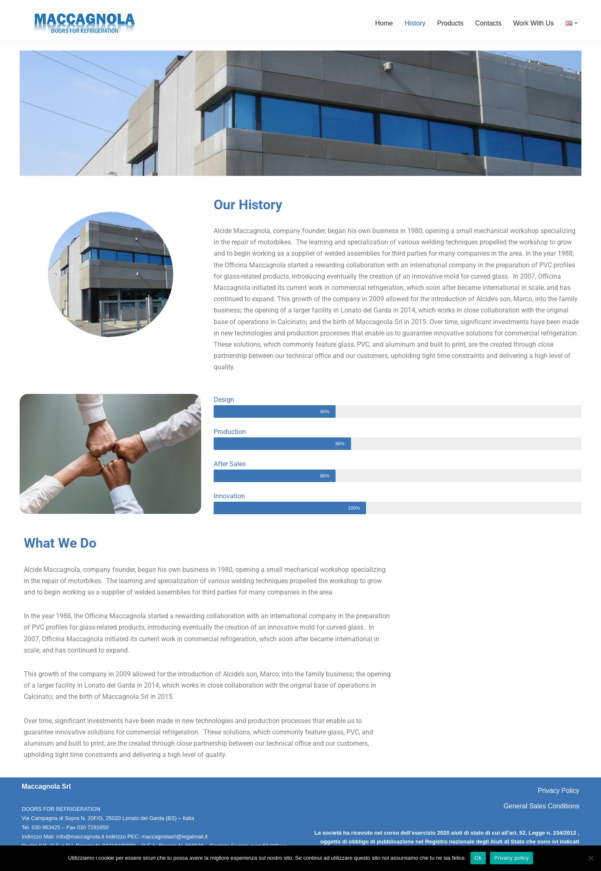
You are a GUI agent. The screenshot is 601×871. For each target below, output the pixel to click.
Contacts (488, 23)
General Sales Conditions (541, 806)
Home (384, 23)
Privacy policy (511, 858)
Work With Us (533, 23)
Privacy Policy (558, 790)
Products (450, 23)
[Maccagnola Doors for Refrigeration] (84, 23)
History (414, 23)
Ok (478, 858)
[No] (590, 858)
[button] (576, 23)
